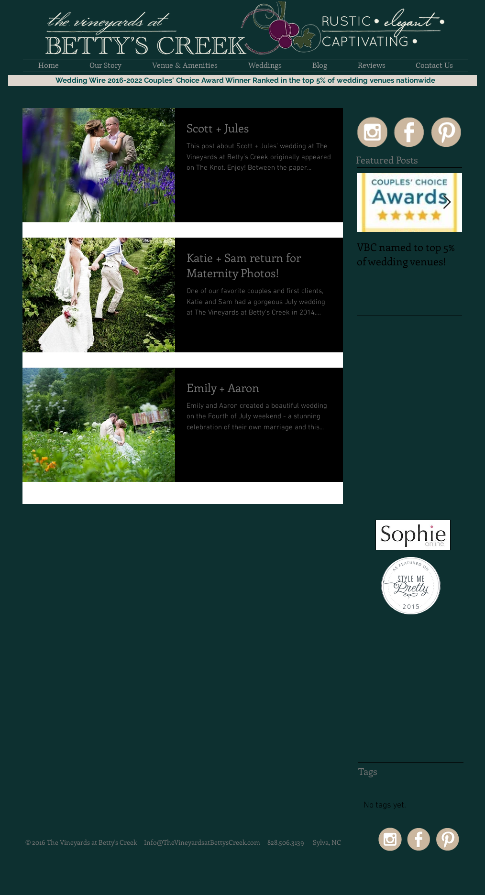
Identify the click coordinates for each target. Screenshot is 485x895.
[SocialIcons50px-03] (445, 132)
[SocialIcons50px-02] (409, 132)
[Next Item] (446, 202)
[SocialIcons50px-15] (372, 132)
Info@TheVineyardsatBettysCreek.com (202, 842)
